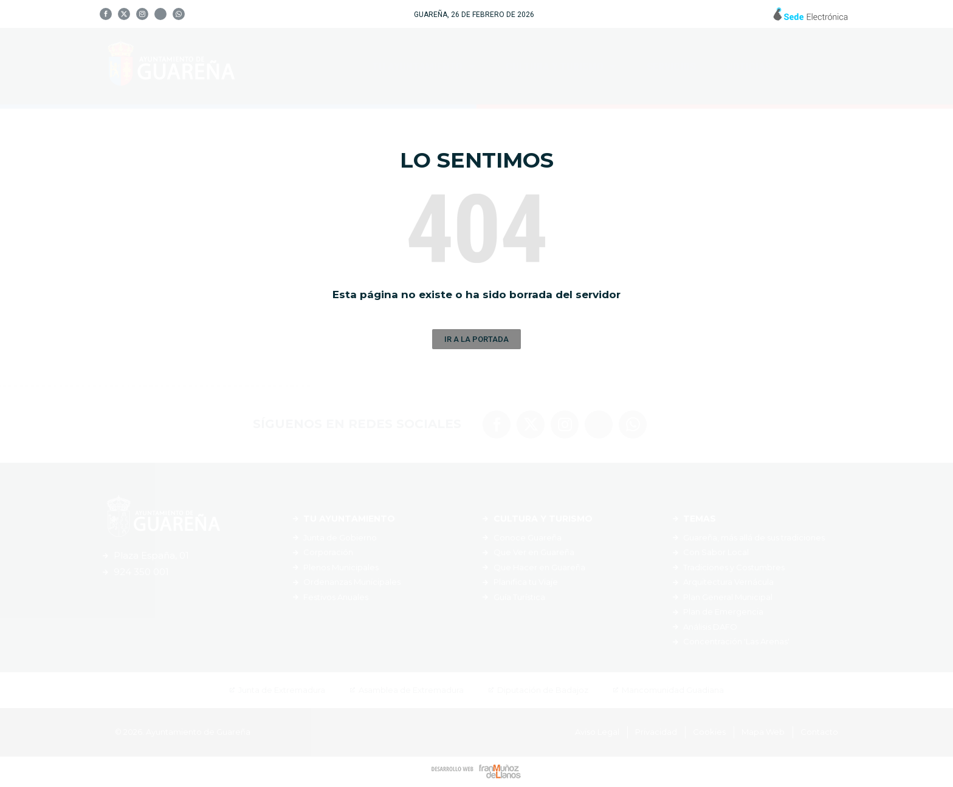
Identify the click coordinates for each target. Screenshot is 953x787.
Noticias (748, 66)
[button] (476, 339)
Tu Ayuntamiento (423, 66)
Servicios (671, 66)
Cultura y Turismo (561, 66)
